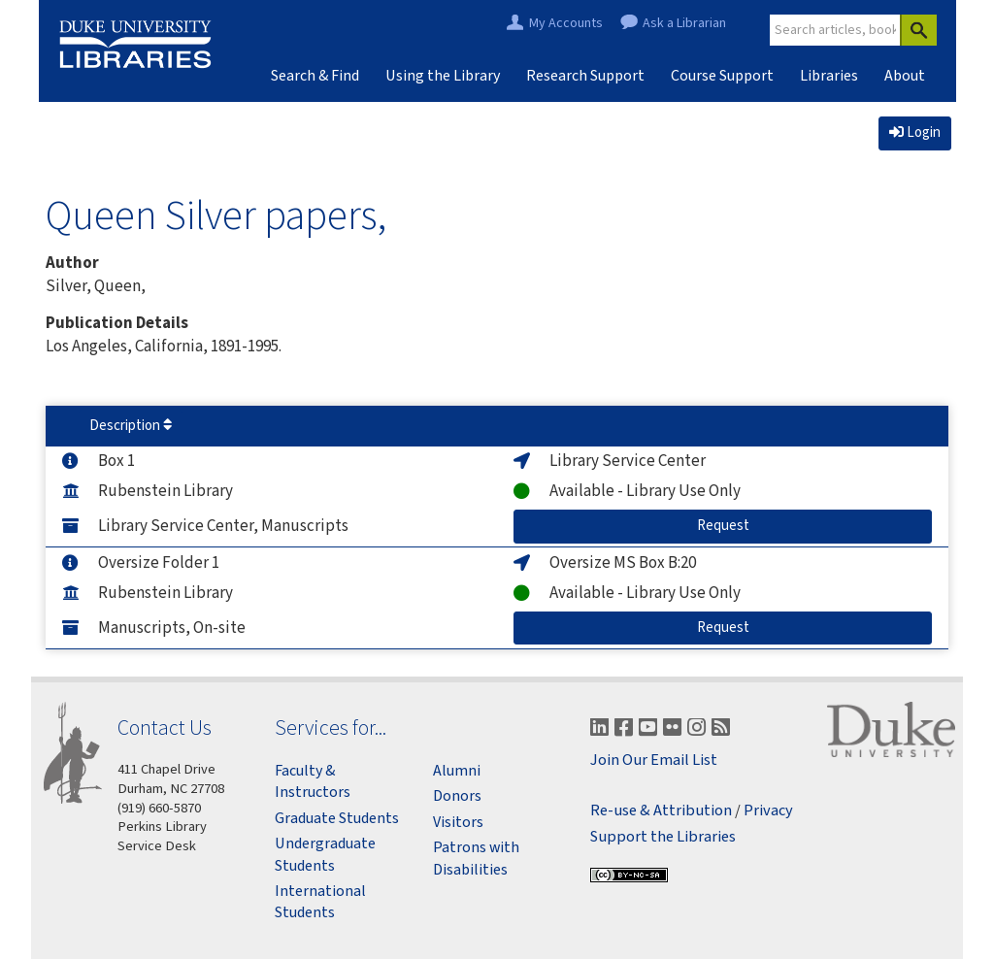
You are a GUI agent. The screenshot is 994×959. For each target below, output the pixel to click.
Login (915, 132)
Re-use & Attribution (661, 811)
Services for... (330, 727)
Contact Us (164, 727)
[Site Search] (836, 30)
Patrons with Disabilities (476, 858)
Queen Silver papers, (216, 214)
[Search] (918, 30)
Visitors (458, 822)
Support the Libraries (663, 837)
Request (739, 525)
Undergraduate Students (325, 854)
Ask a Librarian (684, 24)
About (904, 75)
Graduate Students (337, 818)
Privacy (768, 811)
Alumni (456, 770)
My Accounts (566, 24)
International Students (320, 901)
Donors (457, 796)
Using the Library (442, 75)
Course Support (722, 75)
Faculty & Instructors (312, 781)
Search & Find (315, 75)
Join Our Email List (653, 760)
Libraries (829, 75)
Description (130, 425)
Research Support (585, 75)
